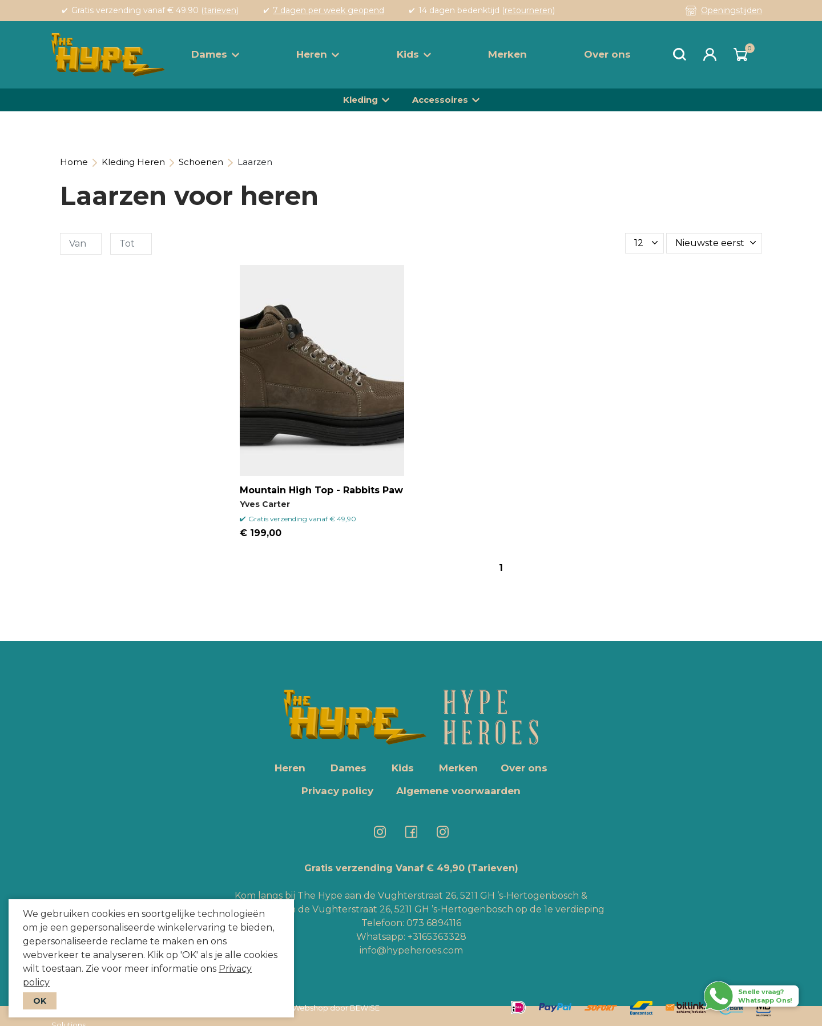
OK (39, 1001)
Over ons (607, 54)
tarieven (220, 10)
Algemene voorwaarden (458, 790)
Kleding (360, 99)
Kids (414, 54)
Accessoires (440, 99)
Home (74, 161)
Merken (507, 54)
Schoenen (201, 161)
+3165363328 (435, 936)
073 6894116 (433, 923)
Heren (317, 54)
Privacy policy (337, 790)
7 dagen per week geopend (328, 10)
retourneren (529, 10)
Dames (215, 54)
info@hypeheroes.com (411, 950)
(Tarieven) (493, 868)
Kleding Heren (133, 161)
